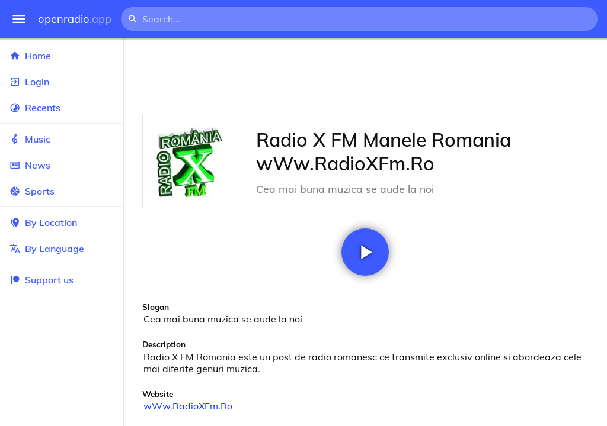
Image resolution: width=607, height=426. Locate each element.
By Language (61, 248)
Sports (61, 191)
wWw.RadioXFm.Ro (187, 406)
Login (61, 82)
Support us (41, 280)
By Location (61, 222)
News (61, 165)
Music (61, 139)
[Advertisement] (365, 75)
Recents (61, 108)
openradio (74, 19)
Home (61, 56)
